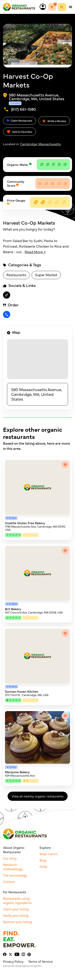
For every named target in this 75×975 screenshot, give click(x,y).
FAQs (43, 866)
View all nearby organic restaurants (38, 796)
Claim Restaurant (19, 120)
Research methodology (13, 866)
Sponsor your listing (17, 921)
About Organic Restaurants (14, 849)
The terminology (15, 875)
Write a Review (54, 121)
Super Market (46, 274)
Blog (43, 860)
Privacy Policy (13, 961)
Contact (9, 881)
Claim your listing (16, 909)
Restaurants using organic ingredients (17, 900)
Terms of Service (40, 961)
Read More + (35, 251)
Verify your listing (15, 915)
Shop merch (48, 854)
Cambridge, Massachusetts (40, 144)
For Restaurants (14, 892)
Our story (10, 858)
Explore (45, 847)
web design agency (20, 965)
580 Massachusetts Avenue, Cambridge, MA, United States (36, 394)
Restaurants (16, 274)
